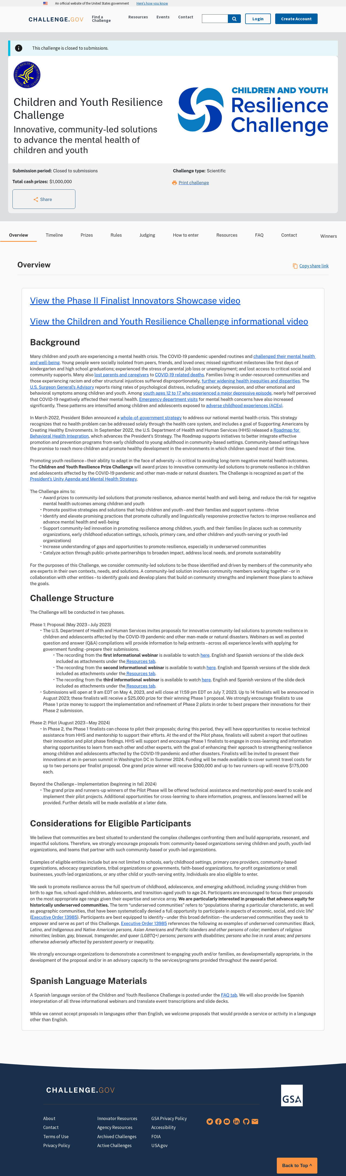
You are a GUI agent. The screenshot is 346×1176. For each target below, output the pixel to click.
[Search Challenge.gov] (215, 18)
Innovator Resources (117, 1118)
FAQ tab (229, 995)
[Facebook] (217, 1123)
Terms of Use (56, 1137)
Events (163, 16)
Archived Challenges (117, 1137)
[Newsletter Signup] (254, 1123)
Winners (326, 236)
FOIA (156, 1137)
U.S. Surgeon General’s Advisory (62, 387)
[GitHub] (245, 1123)
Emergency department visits (168, 399)
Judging (147, 235)
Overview (18, 235)
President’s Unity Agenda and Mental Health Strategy (83, 479)
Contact (185, 16)
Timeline (54, 235)
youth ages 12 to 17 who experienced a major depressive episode (207, 393)
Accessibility (163, 1127)
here (205, 655)
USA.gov (159, 1145)
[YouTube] (225, 1123)
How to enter (186, 235)
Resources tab (140, 661)
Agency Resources (114, 1127)
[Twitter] (208, 1123)
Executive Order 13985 (54, 917)
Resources (138, 16)
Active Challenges (114, 1145)
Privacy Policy (56, 1145)
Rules (116, 235)
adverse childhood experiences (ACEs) (244, 405)
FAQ (259, 235)
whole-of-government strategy (151, 417)
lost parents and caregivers (122, 374)
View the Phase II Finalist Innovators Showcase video (135, 301)
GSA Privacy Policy (169, 1118)
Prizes (87, 235)
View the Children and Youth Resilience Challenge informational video (169, 321)
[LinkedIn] (235, 1123)
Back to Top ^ (297, 1165)
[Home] (55, 22)
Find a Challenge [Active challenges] (101, 18)
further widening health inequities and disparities (251, 381)
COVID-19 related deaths (179, 374)
